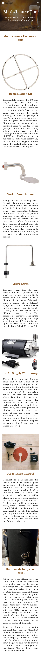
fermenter (33, 581)
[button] (2, 3)
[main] (20, 15)
